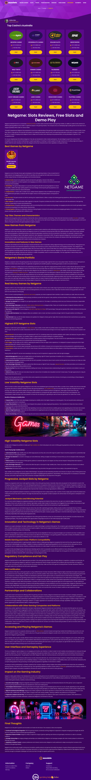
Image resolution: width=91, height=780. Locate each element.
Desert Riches (9, 346)
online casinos (30, 327)
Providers (70, 2)
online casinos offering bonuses (35, 305)
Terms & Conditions (10, 768)
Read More (11, 166)
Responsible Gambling (52, 768)
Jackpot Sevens (10, 191)
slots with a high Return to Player (37, 309)
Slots (31, 2)
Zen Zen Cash (9, 197)
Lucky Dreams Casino (16, 97)
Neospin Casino (16, 42)
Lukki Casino (35, 97)
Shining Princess (10, 205)
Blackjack (15, 272)
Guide (84, 2)
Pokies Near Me (45, 2)
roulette (20, 272)
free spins (75, 218)
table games (56, 270)
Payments (78, 2)
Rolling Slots (55, 42)
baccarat (25, 272)
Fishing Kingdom (10, 209)
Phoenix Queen (10, 338)
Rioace (74, 70)
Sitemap (7, 770)
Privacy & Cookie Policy (11, 766)
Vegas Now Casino (55, 97)
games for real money (29, 294)
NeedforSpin (74, 42)
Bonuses (54, 2)
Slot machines (13, 268)
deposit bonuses (59, 364)
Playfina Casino (75, 97)
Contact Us (49, 766)
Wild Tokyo (16, 70)
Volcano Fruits (9, 180)
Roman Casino (35, 70)
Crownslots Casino (35, 42)
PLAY (16, 52)
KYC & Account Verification (53, 770)
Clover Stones (9, 348)
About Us (28, 766)
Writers (27, 768)
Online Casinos (24, 2)
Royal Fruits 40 (9, 334)
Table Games (61, 2)
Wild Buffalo (9, 186)
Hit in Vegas (9, 342)
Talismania (55, 70)
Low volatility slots (49, 388)
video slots (63, 666)
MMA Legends (9, 201)
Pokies (37, 2)
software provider (31, 123)
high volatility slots (35, 445)
